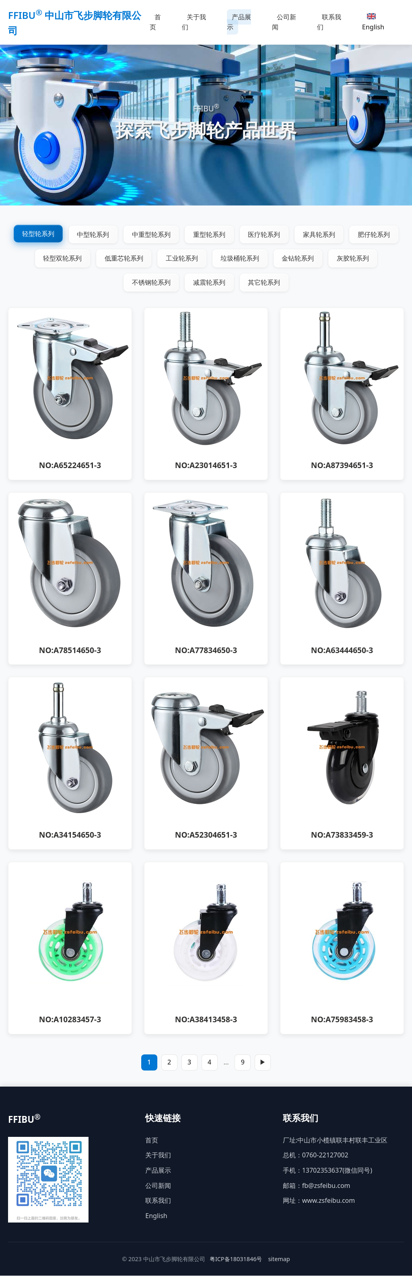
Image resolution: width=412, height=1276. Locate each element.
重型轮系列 (209, 234)
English (373, 22)
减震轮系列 (209, 282)
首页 (155, 22)
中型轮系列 (92, 234)
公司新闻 (284, 22)
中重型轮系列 (151, 234)
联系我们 (329, 22)
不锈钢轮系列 (151, 282)
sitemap (279, 1259)
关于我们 (194, 22)
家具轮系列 (319, 234)
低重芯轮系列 (123, 258)
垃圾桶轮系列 (240, 258)
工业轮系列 (182, 258)
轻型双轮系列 (62, 258)
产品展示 (239, 22)
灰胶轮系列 (354, 258)
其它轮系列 (264, 282)
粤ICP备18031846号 (236, 1259)
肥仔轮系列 (374, 234)
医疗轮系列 (264, 234)
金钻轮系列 (298, 258)
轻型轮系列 (37, 233)
